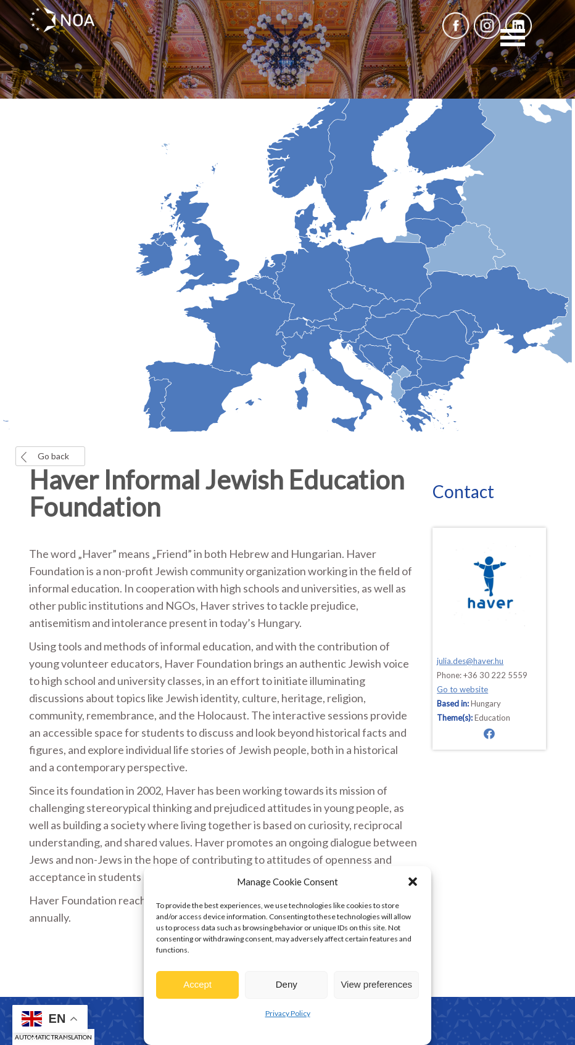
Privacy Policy (287, 1013)
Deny (286, 984)
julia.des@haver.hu (470, 661)
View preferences (376, 984)
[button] (413, 881)
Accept (197, 984)
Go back (53, 456)
